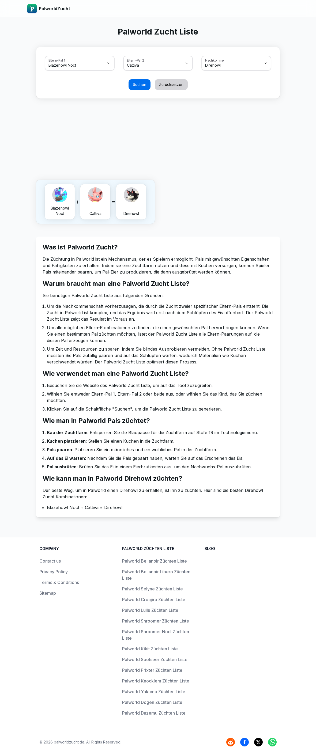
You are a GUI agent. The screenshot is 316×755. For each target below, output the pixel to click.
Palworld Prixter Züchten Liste (152, 670)
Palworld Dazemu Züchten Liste (154, 713)
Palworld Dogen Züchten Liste (152, 702)
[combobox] (72, 65)
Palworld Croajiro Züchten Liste (153, 599)
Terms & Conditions (59, 582)
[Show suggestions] (108, 63)
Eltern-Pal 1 (56, 60)
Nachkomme (214, 60)
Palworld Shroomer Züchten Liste (155, 621)
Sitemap (47, 593)
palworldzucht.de (69, 742)
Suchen (139, 84)
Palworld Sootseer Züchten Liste (154, 659)
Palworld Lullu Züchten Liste (150, 610)
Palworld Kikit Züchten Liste (150, 648)
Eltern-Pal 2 (135, 60)
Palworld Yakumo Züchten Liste (153, 691)
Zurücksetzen (171, 84)
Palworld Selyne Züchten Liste (152, 588)
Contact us (50, 561)
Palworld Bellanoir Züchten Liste (154, 561)
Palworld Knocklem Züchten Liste (155, 681)
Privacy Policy (53, 571)
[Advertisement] (158, 138)
